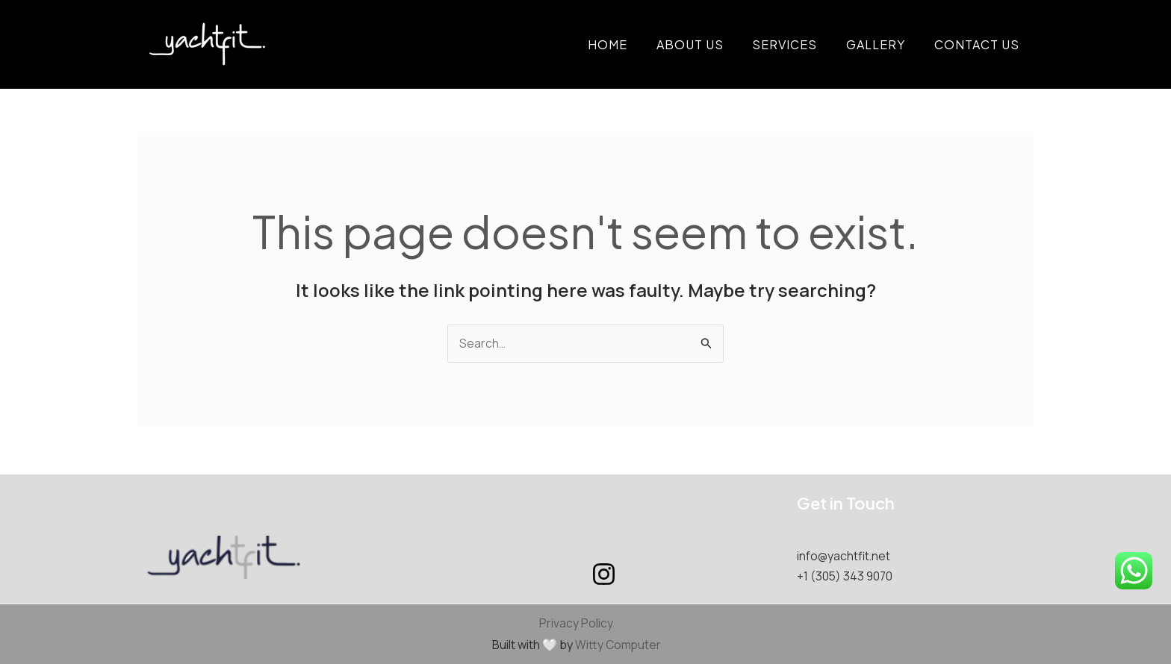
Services (797, 44)
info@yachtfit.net (844, 556)
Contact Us (979, 44)
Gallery (883, 44)
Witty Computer (618, 644)
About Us (707, 44)
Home (630, 44)
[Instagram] (603, 575)
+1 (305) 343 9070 (846, 576)
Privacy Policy (576, 623)
